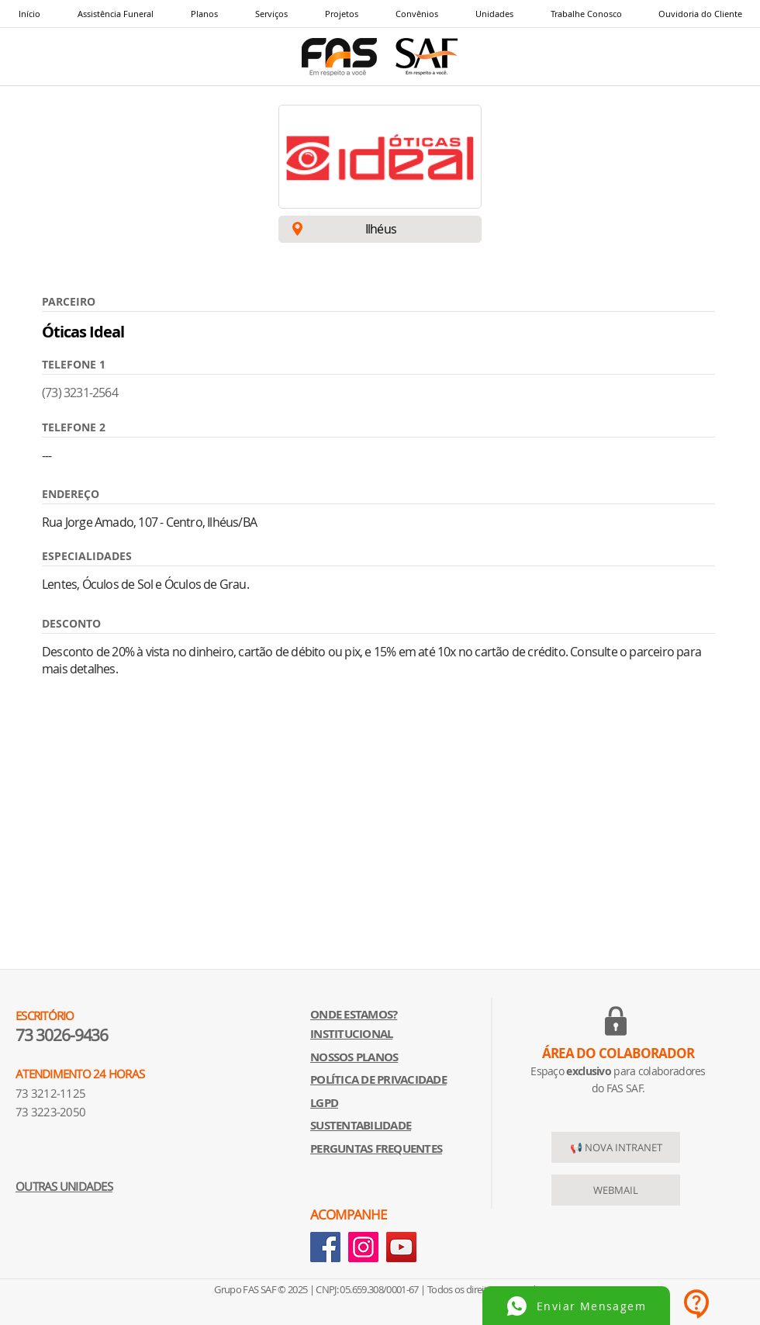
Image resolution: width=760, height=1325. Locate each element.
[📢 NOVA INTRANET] (615, 1147)
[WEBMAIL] (615, 1190)
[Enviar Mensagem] (576, 1305)
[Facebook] (325, 1247)
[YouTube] (401, 1247)
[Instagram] (363, 1247)
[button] (271, 13)
